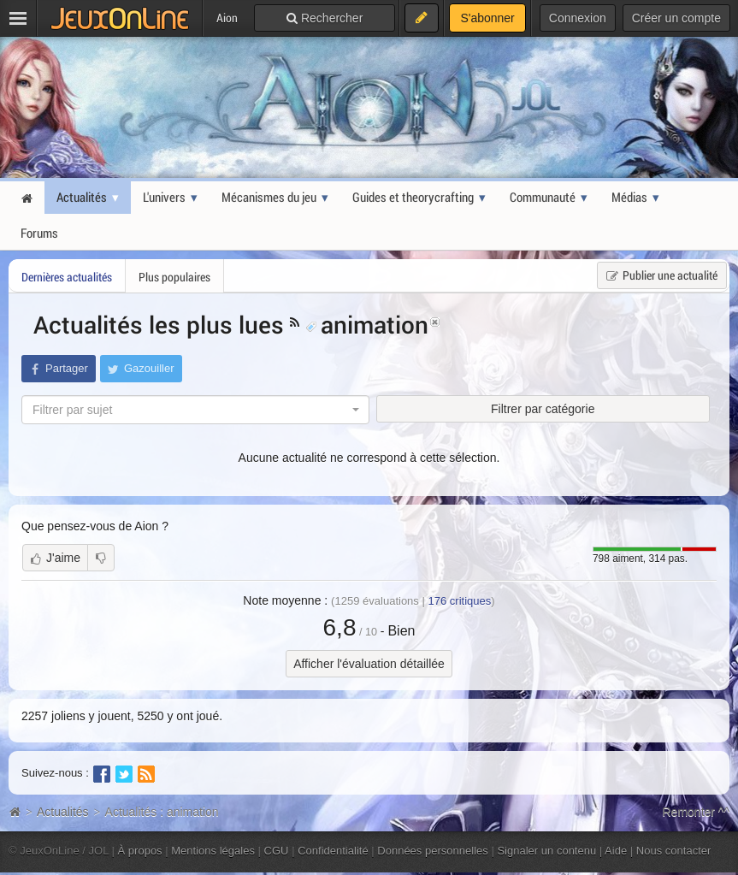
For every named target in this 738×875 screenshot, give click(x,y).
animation (366, 324)
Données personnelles (432, 850)
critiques (459, 600)
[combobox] (195, 409)
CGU (276, 850)
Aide (616, 850)
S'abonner (487, 18)
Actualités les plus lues (161, 324)
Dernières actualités (66, 277)
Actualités (63, 812)
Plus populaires (174, 277)
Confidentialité (333, 850)
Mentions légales (213, 850)
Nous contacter (673, 850)
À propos (140, 850)
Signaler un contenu (546, 850)
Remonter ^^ (696, 812)
